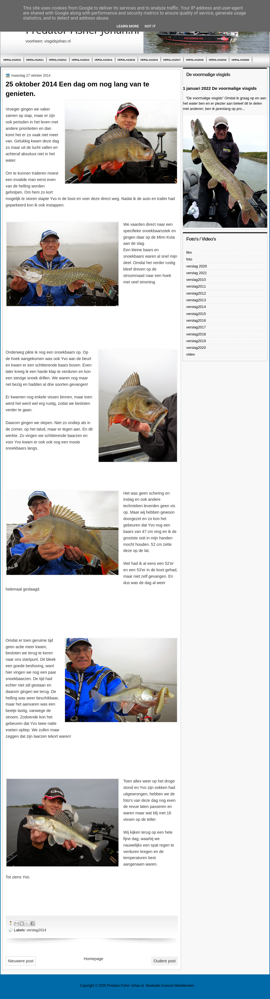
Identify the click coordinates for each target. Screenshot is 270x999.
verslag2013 (81, 59)
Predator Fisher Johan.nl (125, 986)
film (189, 252)
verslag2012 (58, 59)
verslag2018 (195, 59)
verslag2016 (149, 59)
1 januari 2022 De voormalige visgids (220, 88)
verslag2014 (103, 59)
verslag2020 (240, 59)
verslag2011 (35, 59)
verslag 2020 (196, 266)
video (190, 354)
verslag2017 (172, 59)
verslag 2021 (196, 273)
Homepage (93, 958)
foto (189, 259)
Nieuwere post (20, 961)
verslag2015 (126, 59)
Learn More (128, 26)
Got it (150, 26)
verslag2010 (12, 59)
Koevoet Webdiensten (177, 986)
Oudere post (164, 961)
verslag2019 (218, 59)
